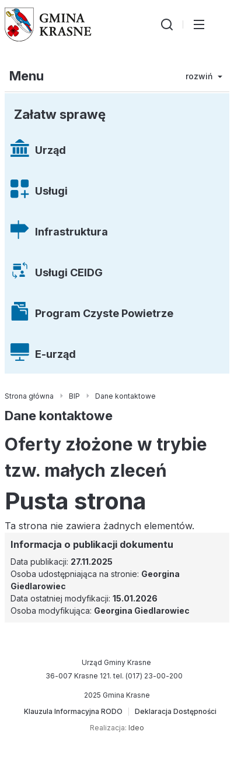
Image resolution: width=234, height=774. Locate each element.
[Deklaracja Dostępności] (175, 711)
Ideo (136, 727)
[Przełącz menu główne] (199, 24)
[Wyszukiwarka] (167, 24)
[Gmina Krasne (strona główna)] (48, 24)
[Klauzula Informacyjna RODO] (73, 711)
